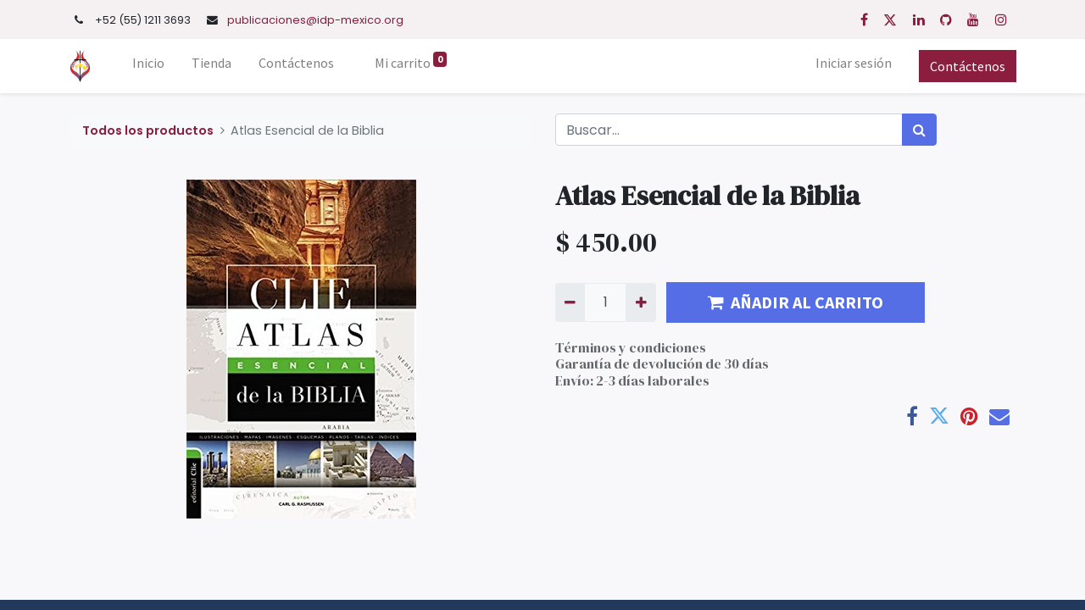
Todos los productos (148, 130)
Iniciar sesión (850, 62)
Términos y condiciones (630, 347)
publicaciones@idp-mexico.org (315, 20)
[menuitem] (152, 66)
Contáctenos (964, 66)
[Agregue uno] (640, 302)
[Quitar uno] (570, 302)
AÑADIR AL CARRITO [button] (795, 302)
